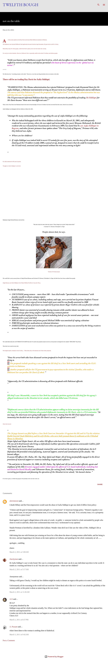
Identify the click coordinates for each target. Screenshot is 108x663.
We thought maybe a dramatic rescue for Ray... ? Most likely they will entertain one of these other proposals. (27, 350)
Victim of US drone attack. (54, 271)
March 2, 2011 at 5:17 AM (19, 569)
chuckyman (14, 559)
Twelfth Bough (20, 4)
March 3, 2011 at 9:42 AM (19, 635)
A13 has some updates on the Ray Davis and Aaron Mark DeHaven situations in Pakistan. (27, 39)
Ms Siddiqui (91, 97)
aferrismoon (14, 501)
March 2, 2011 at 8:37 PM (19, 620)
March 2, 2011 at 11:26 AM (19, 592)
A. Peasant (13, 627)
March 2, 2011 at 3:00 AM (19, 552)
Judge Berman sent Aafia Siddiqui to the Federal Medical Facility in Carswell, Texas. (22, 282)
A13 (11, 599)
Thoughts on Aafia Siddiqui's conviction (12, 166)
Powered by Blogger (54, 657)
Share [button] (100, 484)
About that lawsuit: (7, 424)
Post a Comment (9, 640)
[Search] (98, 4)
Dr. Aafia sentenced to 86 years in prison (12, 161)
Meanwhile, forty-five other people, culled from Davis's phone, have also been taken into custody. (24, 48)
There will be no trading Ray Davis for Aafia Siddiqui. (26, 79)
